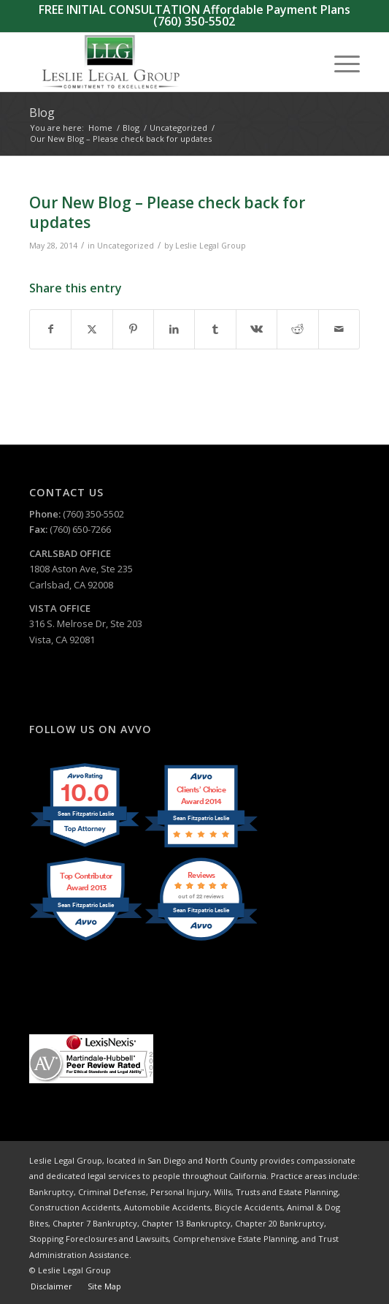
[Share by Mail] (339, 329)
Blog (42, 113)
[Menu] (340, 62)
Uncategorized (125, 245)
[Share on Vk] (256, 329)
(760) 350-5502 (194, 21)
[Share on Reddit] (297, 329)
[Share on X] (92, 329)
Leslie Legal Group (210, 245)
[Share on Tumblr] (215, 329)
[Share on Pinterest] (133, 329)
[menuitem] (340, 62)
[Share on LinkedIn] (174, 329)
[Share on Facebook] (50, 329)
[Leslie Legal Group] (161, 62)
